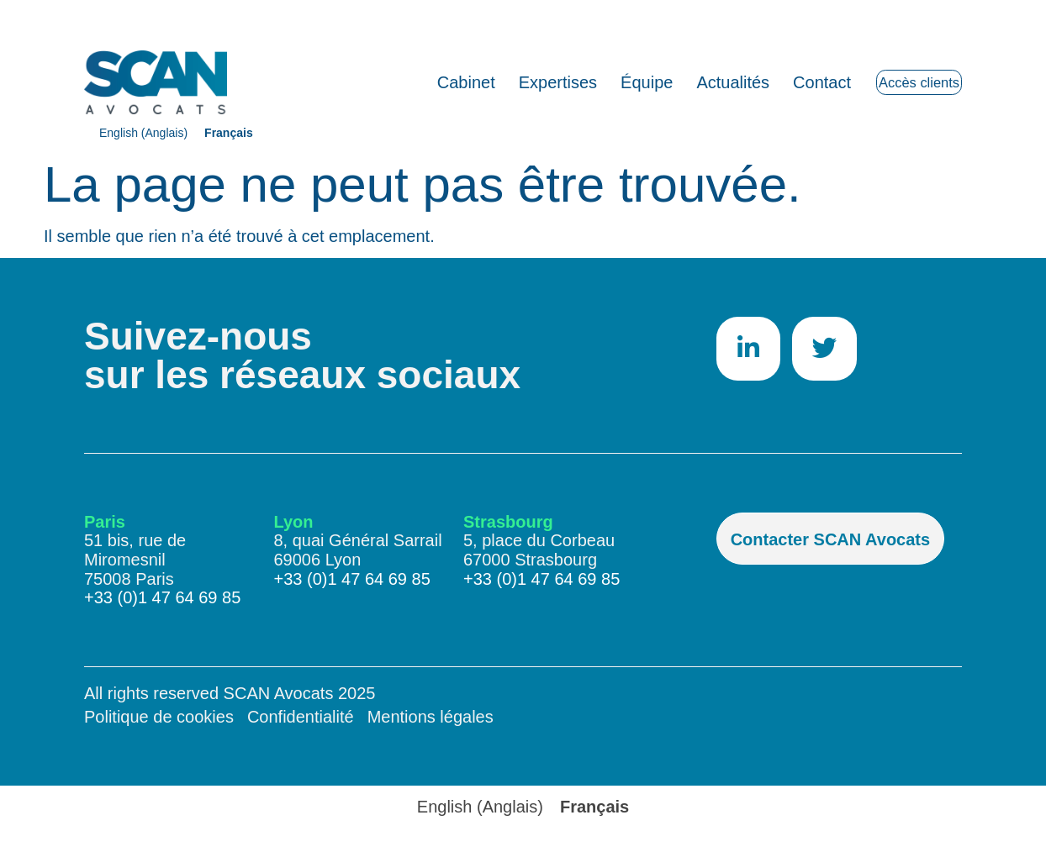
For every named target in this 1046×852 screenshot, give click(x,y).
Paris (104, 522)
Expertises (513, 82)
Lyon (294, 522)
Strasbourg (508, 522)
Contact (777, 82)
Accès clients (897, 82)
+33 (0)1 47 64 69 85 (162, 597)
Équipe (602, 82)
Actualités (689, 82)
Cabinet (422, 82)
